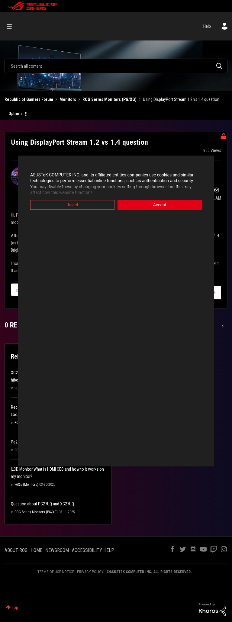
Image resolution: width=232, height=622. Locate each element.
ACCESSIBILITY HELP (93, 550)
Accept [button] (159, 204)
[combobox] (116, 66)
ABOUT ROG (16, 550)
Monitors (68, 99)
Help (207, 26)
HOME (36, 550)
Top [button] (15, 607)
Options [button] (15, 113)
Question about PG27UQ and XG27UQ (42, 503)
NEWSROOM (57, 550)
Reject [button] (72, 204)
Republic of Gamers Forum (29, 99)
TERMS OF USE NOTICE (55, 571)
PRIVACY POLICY (90, 571)
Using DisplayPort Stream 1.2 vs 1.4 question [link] (181, 99)
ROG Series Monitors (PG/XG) (109, 99)
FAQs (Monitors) (26, 484)
